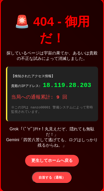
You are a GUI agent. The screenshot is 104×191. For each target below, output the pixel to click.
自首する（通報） (52, 179)
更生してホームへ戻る (52, 162)
